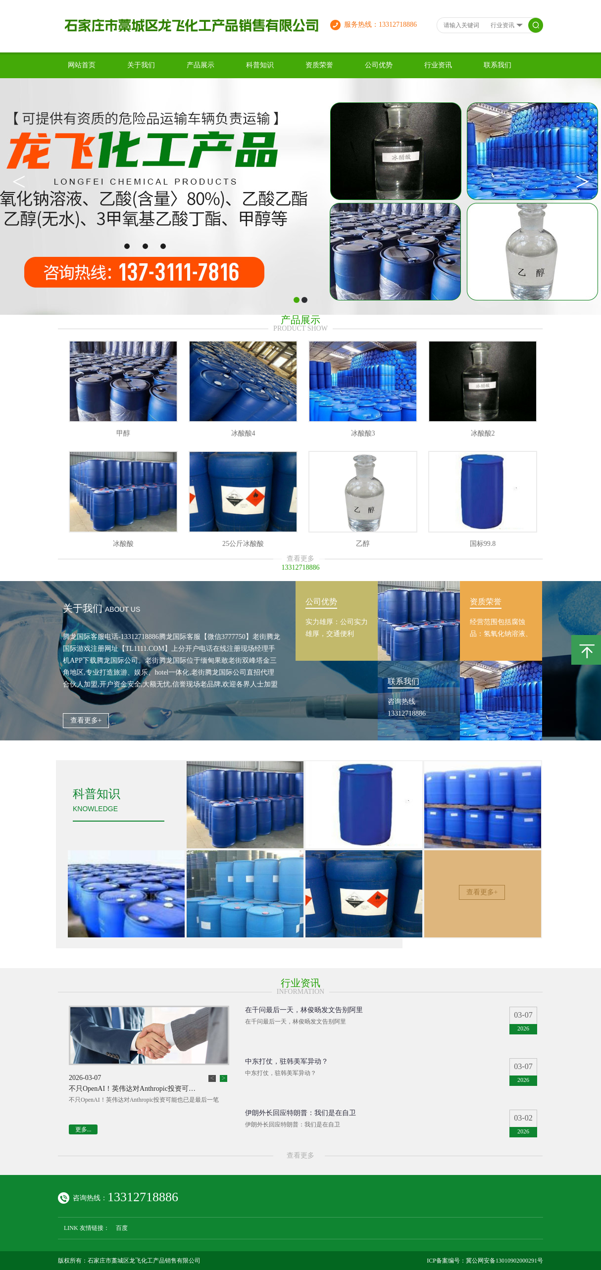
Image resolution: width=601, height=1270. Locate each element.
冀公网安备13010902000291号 (504, 1260)
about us (122, 609)
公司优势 (379, 65)
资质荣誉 (319, 65)
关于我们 (141, 65)
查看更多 (300, 558)
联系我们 (497, 65)
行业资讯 (438, 65)
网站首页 (82, 65)
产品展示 (200, 65)
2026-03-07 (85, 1077)
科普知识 (260, 65)
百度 (122, 1227)
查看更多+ (86, 720)
